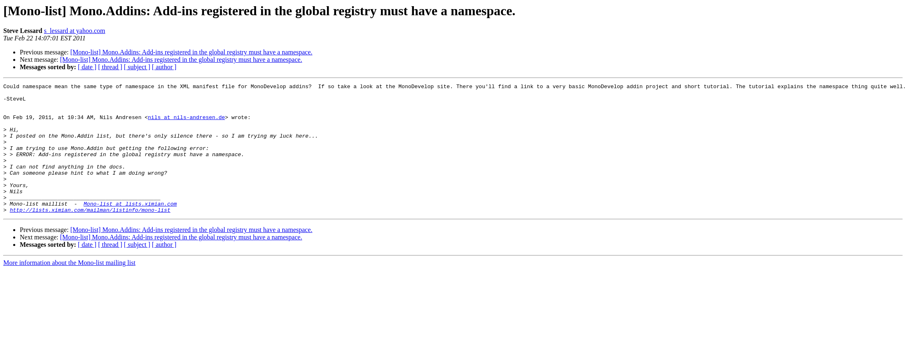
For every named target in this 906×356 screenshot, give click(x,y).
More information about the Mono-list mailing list (69, 288)
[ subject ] (137, 66)
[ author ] (164, 66)
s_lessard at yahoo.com (74, 30)
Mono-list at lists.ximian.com (130, 228)
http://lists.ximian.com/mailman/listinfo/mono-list (90, 235)
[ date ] (87, 66)
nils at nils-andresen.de (186, 124)
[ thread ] (110, 66)
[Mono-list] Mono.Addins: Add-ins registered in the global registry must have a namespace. (191, 52)
